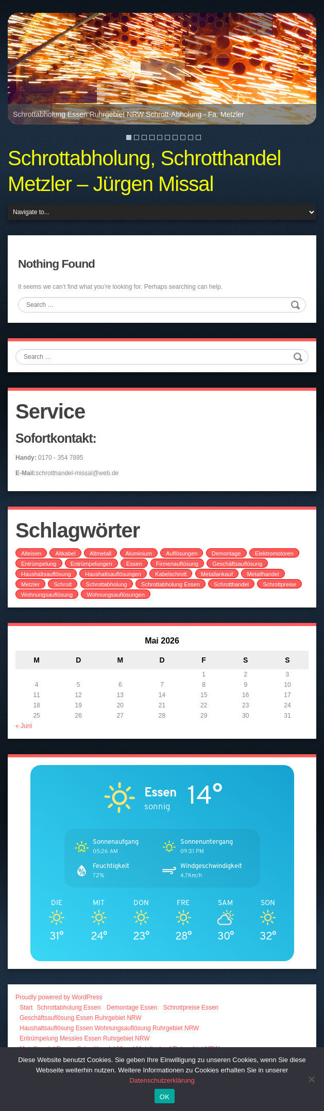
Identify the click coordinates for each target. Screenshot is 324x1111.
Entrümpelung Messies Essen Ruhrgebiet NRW (85, 1038)
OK (164, 1097)
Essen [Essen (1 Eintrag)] (134, 564)
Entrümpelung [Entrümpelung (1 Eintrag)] (39, 564)
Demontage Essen (132, 1007)
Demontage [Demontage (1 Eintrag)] (226, 553)
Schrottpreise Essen (190, 1007)
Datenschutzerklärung (161, 1080)
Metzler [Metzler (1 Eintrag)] (30, 584)
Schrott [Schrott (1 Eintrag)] (63, 584)
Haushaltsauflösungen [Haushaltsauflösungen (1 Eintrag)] (113, 574)
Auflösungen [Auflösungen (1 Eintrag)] (181, 553)
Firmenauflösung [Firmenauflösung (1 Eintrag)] (177, 564)
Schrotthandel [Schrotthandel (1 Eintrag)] (231, 584)
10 (198, 137)
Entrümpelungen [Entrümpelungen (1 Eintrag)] (91, 564)
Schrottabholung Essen (68, 1007)
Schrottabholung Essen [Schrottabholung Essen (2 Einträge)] (170, 584)
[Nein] (311, 1079)
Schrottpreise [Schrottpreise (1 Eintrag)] (279, 584)
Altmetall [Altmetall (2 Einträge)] (100, 553)
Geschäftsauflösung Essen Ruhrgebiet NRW (81, 1017)
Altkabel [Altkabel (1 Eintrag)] (65, 553)
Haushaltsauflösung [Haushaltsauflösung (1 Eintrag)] (46, 574)
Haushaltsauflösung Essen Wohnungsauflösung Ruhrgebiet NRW (109, 1028)
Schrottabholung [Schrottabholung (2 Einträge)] (106, 584)
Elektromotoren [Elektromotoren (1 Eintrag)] (274, 553)
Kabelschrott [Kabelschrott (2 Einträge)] (170, 574)
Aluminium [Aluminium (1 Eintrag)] (139, 553)
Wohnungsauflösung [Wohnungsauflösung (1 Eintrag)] (47, 595)
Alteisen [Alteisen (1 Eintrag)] (31, 553)
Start (26, 1007)
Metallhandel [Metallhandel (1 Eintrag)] (263, 574)
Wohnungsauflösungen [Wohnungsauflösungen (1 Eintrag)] (115, 595)
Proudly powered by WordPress (59, 997)
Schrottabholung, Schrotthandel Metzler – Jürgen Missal (144, 171)
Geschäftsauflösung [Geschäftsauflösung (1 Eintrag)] (237, 564)
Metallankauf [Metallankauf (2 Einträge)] (217, 574)
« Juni (23, 726)
